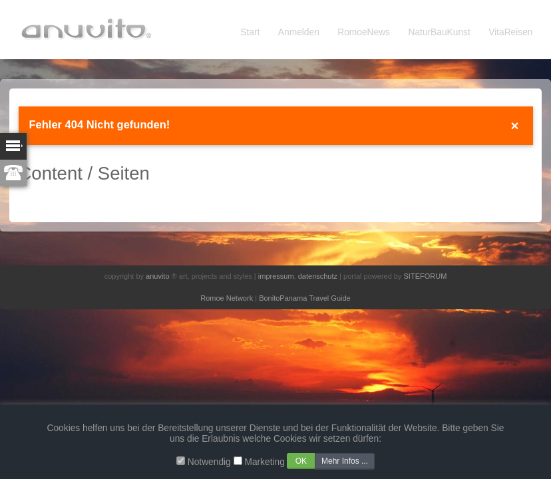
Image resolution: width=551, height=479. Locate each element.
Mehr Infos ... (344, 461)
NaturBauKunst (439, 32)
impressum (276, 276)
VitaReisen (510, 32)
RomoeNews (363, 32)
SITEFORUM (425, 276)
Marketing (264, 462)
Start (250, 32)
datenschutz (317, 276)
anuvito (157, 276)
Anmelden (298, 32)
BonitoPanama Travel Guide (305, 298)
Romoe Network (226, 298)
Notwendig (209, 462)
